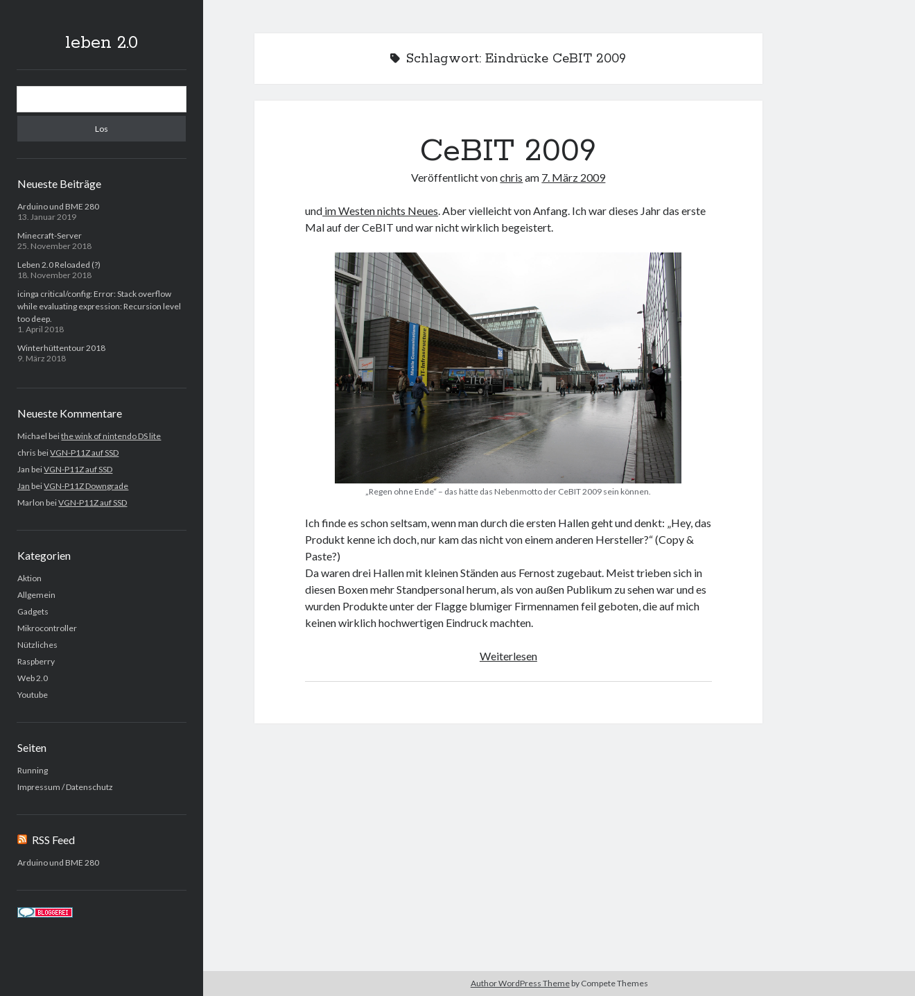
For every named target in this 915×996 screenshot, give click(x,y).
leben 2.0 (101, 43)
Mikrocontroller (47, 628)
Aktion (29, 578)
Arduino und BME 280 (58, 206)
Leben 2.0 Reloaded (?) (59, 264)
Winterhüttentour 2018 (61, 348)
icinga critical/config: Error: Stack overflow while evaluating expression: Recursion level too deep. (99, 306)
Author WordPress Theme (520, 983)
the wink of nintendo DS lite (111, 436)
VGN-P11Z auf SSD (84, 452)
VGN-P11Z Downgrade (86, 486)
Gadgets (33, 611)
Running (32, 770)
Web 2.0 (32, 678)
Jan (23, 486)
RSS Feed (53, 839)
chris (511, 177)
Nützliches (37, 644)
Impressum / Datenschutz (65, 787)
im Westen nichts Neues (380, 210)
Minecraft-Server (49, 235)
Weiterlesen (508, 655)
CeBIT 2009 (508, 151)
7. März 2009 (573, 177)
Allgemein (36, 595)
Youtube (32, 694)
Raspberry (36, 661)
